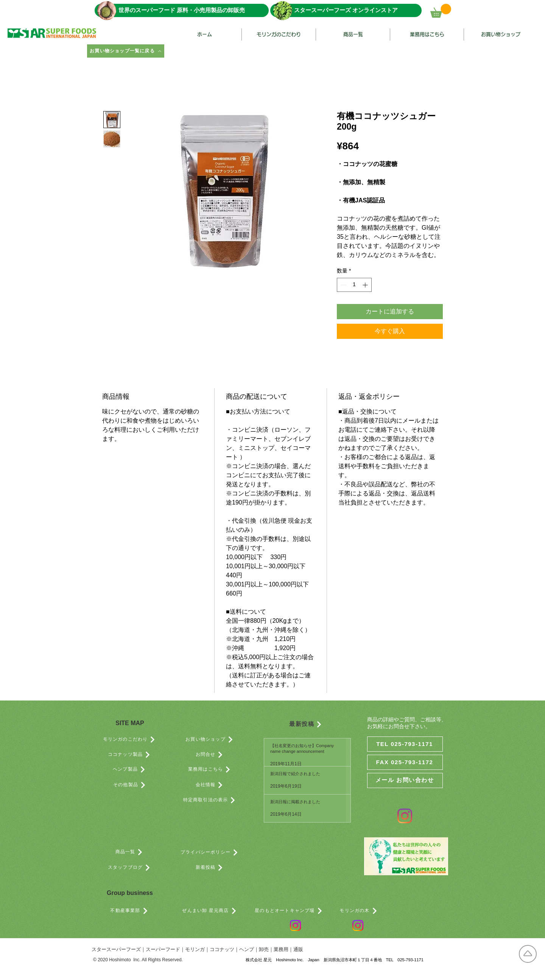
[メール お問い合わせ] (405, 780)
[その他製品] (130, 785)
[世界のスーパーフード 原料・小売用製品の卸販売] (182, 10)
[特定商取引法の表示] (210, 800)
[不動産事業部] (129, 910)
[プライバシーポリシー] (210, 852)
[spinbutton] (354, 284)
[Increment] (366, 284)
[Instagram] (404, 816)
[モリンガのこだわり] (129, 739)
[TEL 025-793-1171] (405, 744)
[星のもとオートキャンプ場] (289, 910)
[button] (440, 11)
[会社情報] (210, 785)
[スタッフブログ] (129, 867)
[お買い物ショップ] (210, 739)
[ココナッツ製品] (129, 754)
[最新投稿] (306, 724)
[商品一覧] (129, 852)
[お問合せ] (210, 754)
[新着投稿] (210, 867)
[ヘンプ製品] (129, 769)
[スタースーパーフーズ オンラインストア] (346, 10)
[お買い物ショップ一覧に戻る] (125, 51)
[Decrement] (342, 284)
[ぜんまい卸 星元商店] (210, 910)
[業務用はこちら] (210, 769)
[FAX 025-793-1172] (405, 762)
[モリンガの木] (358, 910)
